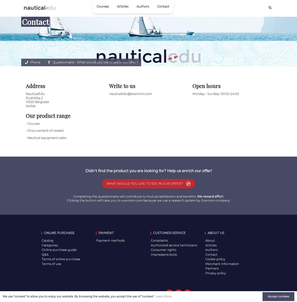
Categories (50, 245)
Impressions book (164, 254)
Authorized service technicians (174, 245)
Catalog (47, 240)
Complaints (159, 240)
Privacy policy (215, 273)
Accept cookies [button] (278, 296)
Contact (163, 6)
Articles (122, 6)
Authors (143, 6)
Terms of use (51, 264)
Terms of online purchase (61, 259)
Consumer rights (163, 250)
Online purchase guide (59, 250)
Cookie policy (215, 259)
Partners (212, 268)
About (210, 240)
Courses (103, 6)
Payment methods (110, 240)
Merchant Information (222, 264)
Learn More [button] (164, 296)
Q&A (45, 254)
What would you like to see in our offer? (148, 184)
